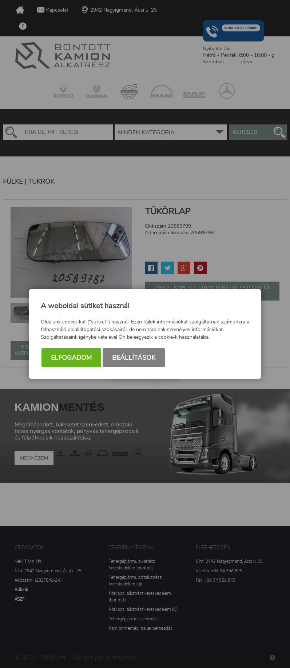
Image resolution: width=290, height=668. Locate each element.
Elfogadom (71, 357)
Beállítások (133, 357)
